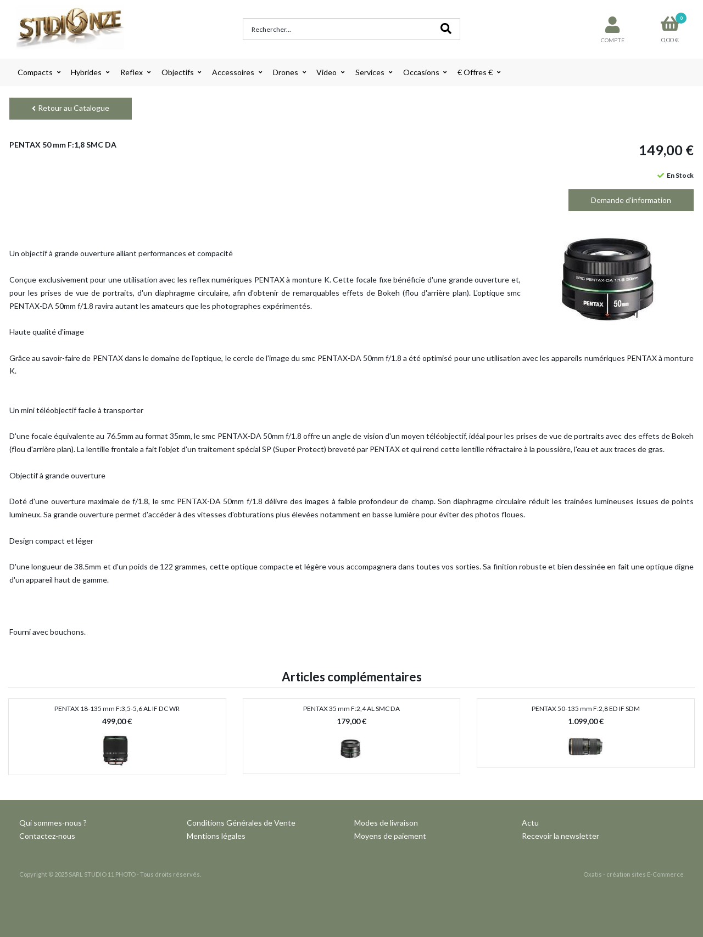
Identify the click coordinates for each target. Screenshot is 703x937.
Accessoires (233, 72)
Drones (285, 72)
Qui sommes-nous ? (53, 822)
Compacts (35, 72)
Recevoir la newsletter (560, 835)
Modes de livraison (386, 822)
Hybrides (86, 72)
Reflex (131, 72)
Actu (530, 822)
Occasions (421, 72)
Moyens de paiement (390, 835)
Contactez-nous (47, 835)
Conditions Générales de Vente (241, 822)
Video (326, 72)
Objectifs (177, 72)
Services (369, 72)
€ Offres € (475, 72)
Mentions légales (216, 835)
